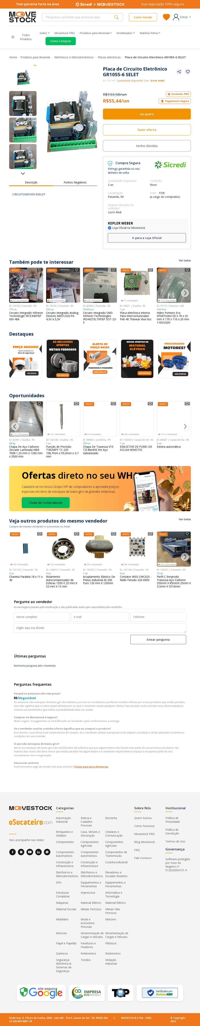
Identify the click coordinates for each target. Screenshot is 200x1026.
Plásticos (111, 943)
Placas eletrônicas (109, 57)
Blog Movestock (144, 842)
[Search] (79, 17)
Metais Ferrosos (91, 909)
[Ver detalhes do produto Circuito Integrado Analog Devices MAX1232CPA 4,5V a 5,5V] (63, 285)
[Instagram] (21, 852)
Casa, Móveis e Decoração (90, 833)
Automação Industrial (63, 819)
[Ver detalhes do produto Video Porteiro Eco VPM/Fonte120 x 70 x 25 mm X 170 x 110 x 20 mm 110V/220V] (174, 285)
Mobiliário (62, 919)
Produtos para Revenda (35, 57)
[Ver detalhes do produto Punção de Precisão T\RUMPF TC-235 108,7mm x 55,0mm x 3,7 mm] (63, 418)
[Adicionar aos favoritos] (188, 72)
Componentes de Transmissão (116, 854)
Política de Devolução (172, 831)
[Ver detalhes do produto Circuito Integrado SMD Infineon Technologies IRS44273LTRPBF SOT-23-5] (100, 285)
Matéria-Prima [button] (149, 33)
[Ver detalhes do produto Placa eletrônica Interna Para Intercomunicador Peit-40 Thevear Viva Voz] (137, 285)
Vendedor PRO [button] (178, 94)
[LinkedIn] (38, 852)
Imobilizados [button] (124, 33)
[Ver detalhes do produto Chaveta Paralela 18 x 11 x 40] (26, 549)
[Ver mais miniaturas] (23, 172)
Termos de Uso (175, 841)
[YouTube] (29, 852)
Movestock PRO (64, 33)
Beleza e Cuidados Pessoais (86, 821)
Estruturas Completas (63, 894)
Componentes (65, 842)
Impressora (88, 892)
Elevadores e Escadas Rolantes (116, 874)
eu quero (147, 114)
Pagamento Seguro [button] (174, 101)
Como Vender (143, 17)
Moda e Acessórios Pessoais (88, 923)
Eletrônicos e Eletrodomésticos (74, 57)
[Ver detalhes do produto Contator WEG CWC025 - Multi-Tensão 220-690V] (137, 549)
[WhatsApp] (47, 852)
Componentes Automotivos (65, 854)
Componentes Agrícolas (90, 843)
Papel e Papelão (66, 943)
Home (13, 57)
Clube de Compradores (45, 503)
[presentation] (185, 293)
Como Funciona (144, 826)
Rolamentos (88, 953)
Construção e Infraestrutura (64, 864)
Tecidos (86, 960)
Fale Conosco (143, 858)
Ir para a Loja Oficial (147, 238)
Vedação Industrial (111, 961)
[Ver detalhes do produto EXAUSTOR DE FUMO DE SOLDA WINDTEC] (137, 418)
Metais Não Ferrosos (112, 911)
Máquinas (62, 903)
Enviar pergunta (158, 639)
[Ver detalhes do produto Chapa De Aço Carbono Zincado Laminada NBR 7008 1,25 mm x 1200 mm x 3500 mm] (26, 418)
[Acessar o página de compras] (57, 41)
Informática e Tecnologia (113, 894)
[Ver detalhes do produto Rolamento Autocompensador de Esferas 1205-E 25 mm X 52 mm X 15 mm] (63, 549)
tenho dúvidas (147, 146)
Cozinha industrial (116, 862)
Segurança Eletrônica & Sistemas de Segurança (63, 965)
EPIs (59, 882)
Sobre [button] (43, 33)
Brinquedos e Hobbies (64, 833)
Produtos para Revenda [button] (94, 33)
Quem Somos (143, 818)
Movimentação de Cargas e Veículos (92, 935)
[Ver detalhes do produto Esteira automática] (174, 418)
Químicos (62, 953)
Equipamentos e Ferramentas (91, 884)
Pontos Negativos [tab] (75, 182)
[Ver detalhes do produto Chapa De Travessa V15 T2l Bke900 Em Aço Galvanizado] (100, 418)
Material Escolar (66, 909)
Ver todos (185, 260)
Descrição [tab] (31, 182)
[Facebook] (12, 852)
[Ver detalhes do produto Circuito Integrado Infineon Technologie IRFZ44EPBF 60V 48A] (26, 285)
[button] (182, 17)
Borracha (111, 818)
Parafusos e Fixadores (88, 945)
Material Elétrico (91, 903)
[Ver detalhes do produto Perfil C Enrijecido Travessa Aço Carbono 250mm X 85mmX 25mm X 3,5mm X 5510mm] (174, 549)
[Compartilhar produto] (179, 72)
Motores (110, 919)
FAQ (137, 850)
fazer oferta (147, 130)
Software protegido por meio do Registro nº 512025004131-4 (177, 864)
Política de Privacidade (172, 819)
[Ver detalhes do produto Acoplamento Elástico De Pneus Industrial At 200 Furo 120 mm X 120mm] (100, 549)
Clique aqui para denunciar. (91, 766)
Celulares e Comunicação (114, 833)
